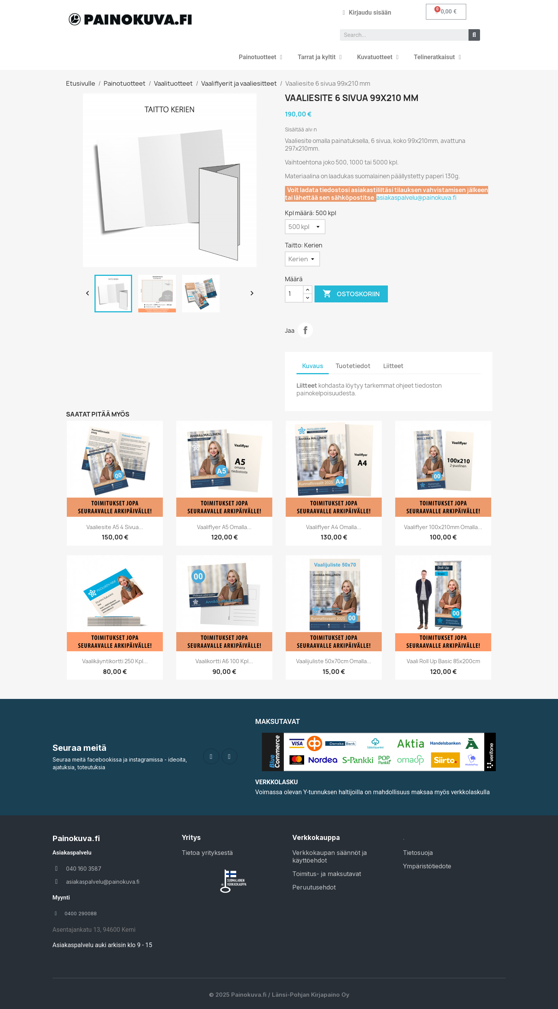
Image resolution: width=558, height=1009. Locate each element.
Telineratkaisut (437, 57)
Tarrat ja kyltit (319, 57)
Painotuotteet (260, 57)
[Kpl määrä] (305, 226)
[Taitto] (302, 259)
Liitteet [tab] (393, 366)
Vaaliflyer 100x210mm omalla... (443, 527)
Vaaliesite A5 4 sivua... (114, 527)
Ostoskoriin (351, 294)
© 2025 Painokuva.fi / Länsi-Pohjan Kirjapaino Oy (279, 994)
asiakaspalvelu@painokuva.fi (416, 198)
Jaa (305, 330)
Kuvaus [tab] (312, 366)
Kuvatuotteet (378, 57)
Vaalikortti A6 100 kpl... (224, 661)
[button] (446, 12)
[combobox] (401, 35)
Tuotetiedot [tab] (353, 366)
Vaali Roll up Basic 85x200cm (443, 661)
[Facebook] (211, 756)
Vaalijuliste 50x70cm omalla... (333, 661)
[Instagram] (230, 756)
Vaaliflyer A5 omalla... (224, 527)
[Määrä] (294, 293)
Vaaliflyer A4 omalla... (333, 527)
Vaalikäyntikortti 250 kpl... (115, 661)
